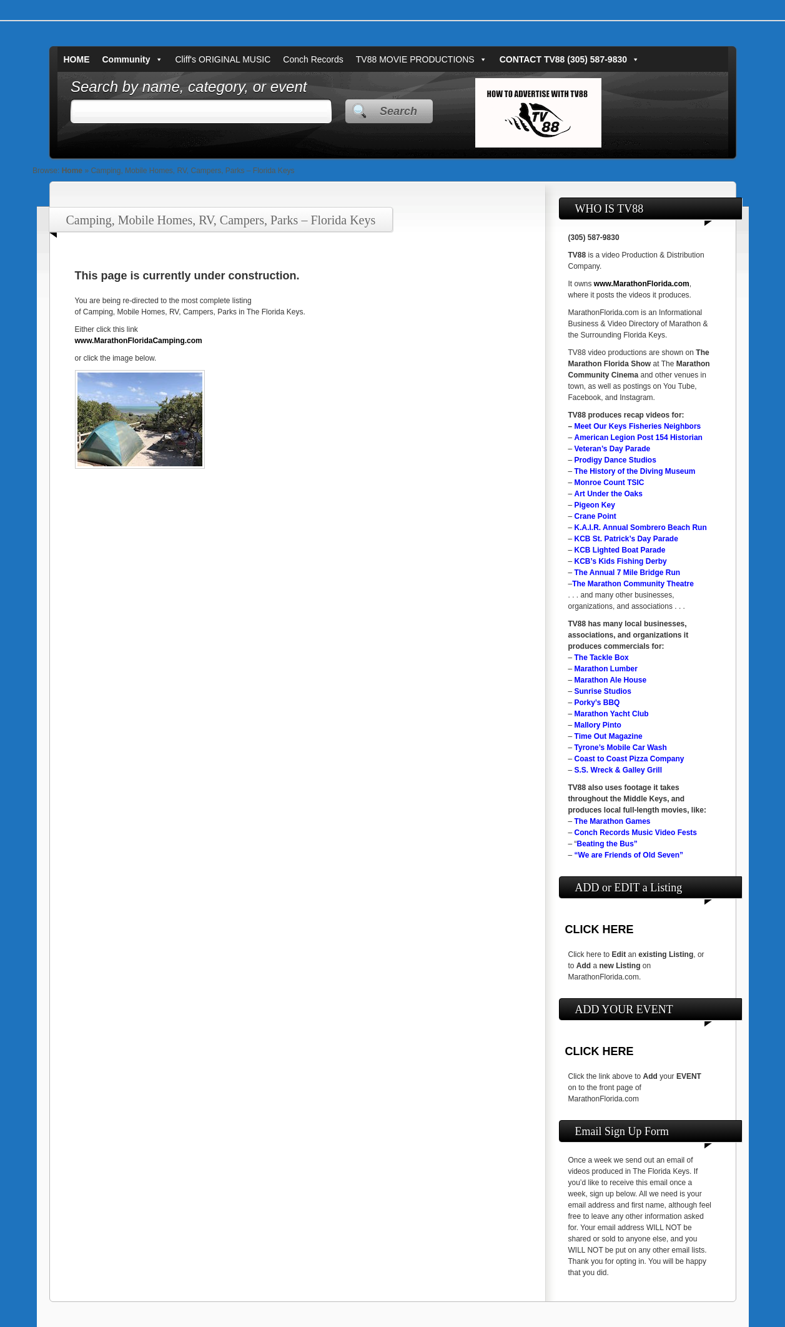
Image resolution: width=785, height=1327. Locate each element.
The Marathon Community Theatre (633, 583)
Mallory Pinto (598, 725)
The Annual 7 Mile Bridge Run (628, 572)
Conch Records (313, 59)
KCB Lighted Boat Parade (620, 550)
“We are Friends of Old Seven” (629, 855)
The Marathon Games (613, 821)
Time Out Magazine (609, 736)
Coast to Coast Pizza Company (629, 758)
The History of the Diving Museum (635, 471)
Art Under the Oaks (609, 493)
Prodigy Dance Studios (615, 460)
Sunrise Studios (603, 691)
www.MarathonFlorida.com (641, 283)
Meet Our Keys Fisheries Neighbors (638, 426)
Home (72, 170)
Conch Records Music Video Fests (636, 832)
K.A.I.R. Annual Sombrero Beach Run (641, 527)
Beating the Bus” (607, 843)
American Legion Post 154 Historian (639, 437)
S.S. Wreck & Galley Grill (619, 770)
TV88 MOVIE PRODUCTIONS (421, 59)
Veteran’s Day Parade (613, 448)
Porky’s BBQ (597, 702)
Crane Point (595, 516)
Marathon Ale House (611, 680)
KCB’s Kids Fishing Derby (621, 561)
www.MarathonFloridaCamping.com (138, 340)
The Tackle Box (602, 657)
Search (398, 111)
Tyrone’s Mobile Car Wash (621, 747)
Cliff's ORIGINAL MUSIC (223, 59)
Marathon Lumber (606, 668)
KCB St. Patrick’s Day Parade (626, 538)
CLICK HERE (599, 929)
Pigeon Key (595, 505)
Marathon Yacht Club (612, 713)
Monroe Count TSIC (609, 482)
